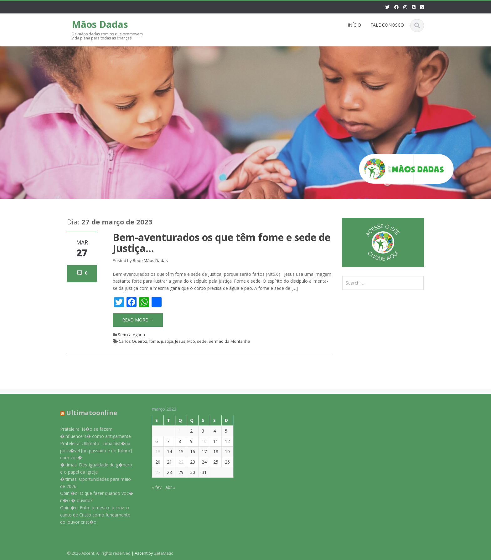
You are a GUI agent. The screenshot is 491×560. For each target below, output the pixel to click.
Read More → (137, 320)
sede (202, 341)
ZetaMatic (163, 553)
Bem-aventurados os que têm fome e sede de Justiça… (221, 242)
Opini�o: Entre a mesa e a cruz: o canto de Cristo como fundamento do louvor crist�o (92, 515)
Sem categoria (131, 334)
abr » (167, 487)
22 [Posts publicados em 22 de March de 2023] (177, 462)
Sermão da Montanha (229, 341)
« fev (153, 487)
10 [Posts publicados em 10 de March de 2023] (200, 441)
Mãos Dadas (100, 24)
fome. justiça (161, 341)
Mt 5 (191, 341)
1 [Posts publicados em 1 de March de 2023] (176, 431)
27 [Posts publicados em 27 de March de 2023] (154, 472)
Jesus (180, 341)
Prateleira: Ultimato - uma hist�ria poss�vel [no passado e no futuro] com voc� (92, 450)
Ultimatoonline (88, 412)
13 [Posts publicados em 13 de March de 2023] (154, 452)
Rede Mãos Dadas (150, 260)
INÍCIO (354, 25)
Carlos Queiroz (133, 341)
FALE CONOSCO (387, 25)
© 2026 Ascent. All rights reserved (99, 553)
